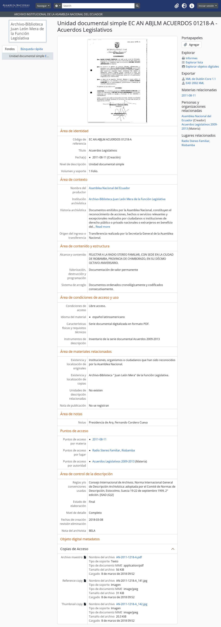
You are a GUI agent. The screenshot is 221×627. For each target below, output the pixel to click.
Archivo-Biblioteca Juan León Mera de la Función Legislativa (127, 199)
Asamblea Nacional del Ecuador (109, 188)
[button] (176, 6)
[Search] (98, 5)
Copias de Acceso (74, 549)
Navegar (42, 5)
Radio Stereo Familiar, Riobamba (113, 450)
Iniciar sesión (207, 5)
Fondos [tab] (10, 49)
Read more (103, 227)
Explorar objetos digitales (200, 66)
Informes (190, 58)
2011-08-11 (99, 439)
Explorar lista (192, 62)
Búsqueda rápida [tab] (32, 49)
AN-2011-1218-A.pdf (129, 557)
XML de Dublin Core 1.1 (199, 79)
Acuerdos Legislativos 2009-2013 (113, 461)
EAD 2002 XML (193, 83)
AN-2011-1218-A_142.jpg (131, 604)
